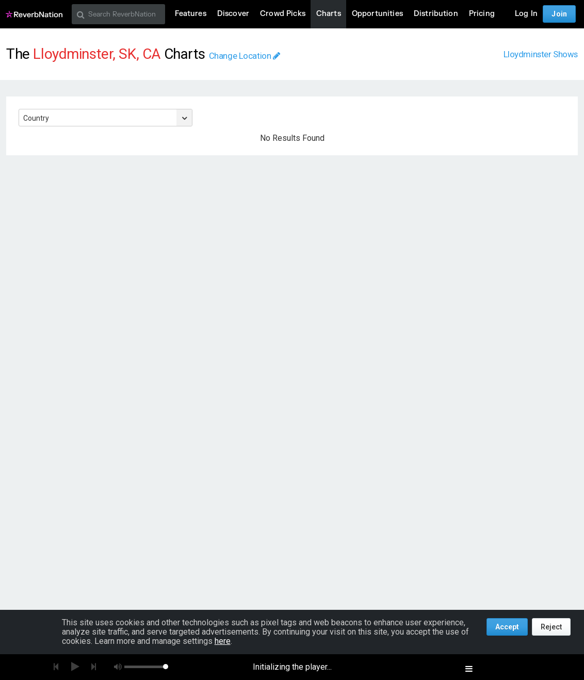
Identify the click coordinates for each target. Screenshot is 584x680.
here (223, 641)
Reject (551, 627)
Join (559, 14)
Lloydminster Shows (541, 54)
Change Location (244, 56)
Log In (526, 13)
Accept (507, 627)
